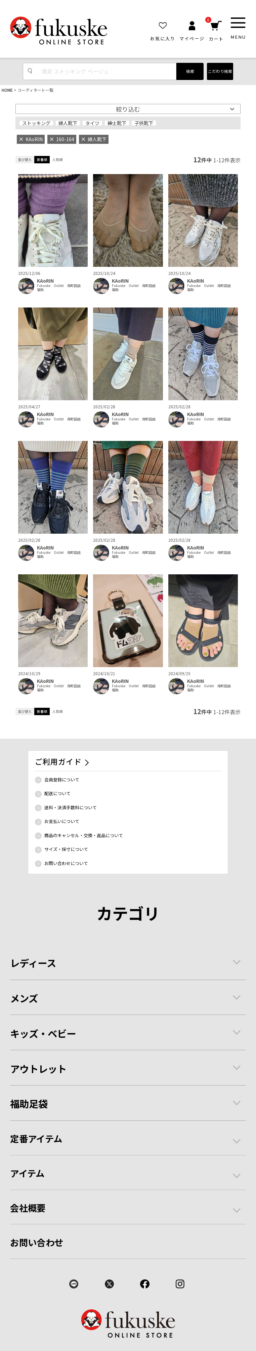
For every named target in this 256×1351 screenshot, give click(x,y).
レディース (33, 963)
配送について (57, 793)
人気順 (57, 159)
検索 (190, 71)
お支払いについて (61, 821)
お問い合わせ (36, 1242)
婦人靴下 (67, 123)
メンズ (24, 998)
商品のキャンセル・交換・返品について (83, 835)
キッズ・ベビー (43, 1033)
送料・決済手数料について (70, 807)
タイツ (92, 123)
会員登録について (61, 779)
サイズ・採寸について (66, 849)
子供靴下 (143, 123)
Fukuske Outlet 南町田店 (59, 286)
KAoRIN (45, 281)
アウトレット (38, 1068)
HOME (7, 90)
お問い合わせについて (66, 863)
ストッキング (36, 123)
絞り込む (128, 109)
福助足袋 (29, 1103)
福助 (40, 290)
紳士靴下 (117, 123)
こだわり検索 (220, 71)
